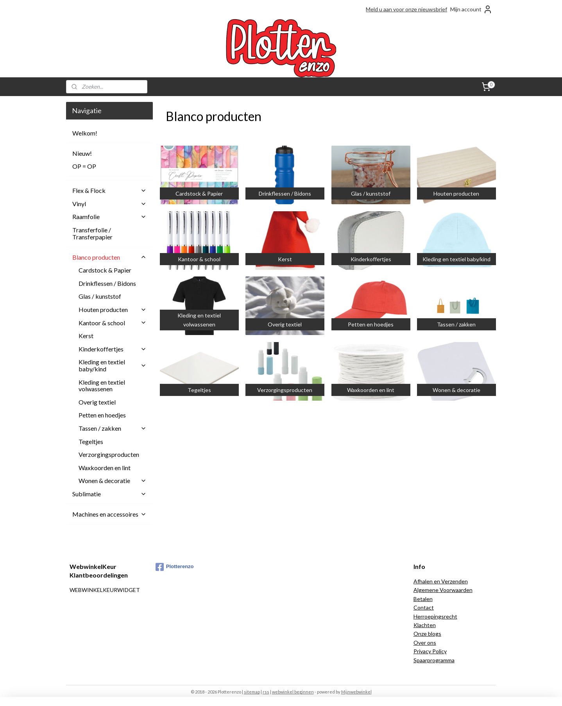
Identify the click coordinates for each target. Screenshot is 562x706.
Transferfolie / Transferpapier (92, 233)
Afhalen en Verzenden (440, 581)
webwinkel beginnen (293, 691)
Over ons (424, 642)
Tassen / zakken (113, 428)
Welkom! (84, 133)
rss (266, 691)
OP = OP (84, 166)
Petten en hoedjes (102, 415)
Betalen (423, 598)
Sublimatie (109, 493)
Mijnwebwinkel (356, 691)
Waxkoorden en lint (105, 467)
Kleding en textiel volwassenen (102, 385)
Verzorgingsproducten (109, 454)
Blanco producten (109, 257)
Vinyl (109, 203)
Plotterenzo (175, 567)
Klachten (424, 625)
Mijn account (471, 9)
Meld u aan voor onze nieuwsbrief (406, 9)
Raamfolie (109, 216)
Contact (423, 607)
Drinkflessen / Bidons (107, 283)
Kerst (86, 335)
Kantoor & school (113, 322)
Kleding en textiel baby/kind (113, 365)
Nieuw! (82, 153)
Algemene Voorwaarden (443, 590)
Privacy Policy (430, 651)
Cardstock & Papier (105, 270)
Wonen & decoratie (113, 480)
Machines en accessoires (109, 514)
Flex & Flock (109, 190)
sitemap (252, 691)
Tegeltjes (91, 441)
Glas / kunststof (100, 296)
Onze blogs (427, 633)
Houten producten (113, 309)
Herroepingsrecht (435, 616)
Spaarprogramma (434, 660)
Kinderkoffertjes (113, 349)
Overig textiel (97, 402)
